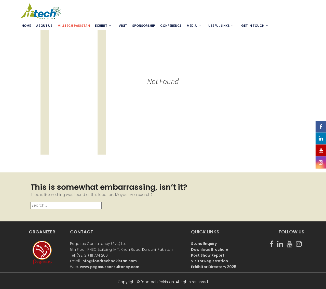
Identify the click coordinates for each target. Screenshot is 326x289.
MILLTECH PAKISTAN (74, 25)
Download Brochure (209, 249)
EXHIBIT (101, 25)
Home (26, 25)
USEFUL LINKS (219, 25)
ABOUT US (44, 25)
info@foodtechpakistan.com (109, 260)
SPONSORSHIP (143, 25)
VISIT (123, 25)
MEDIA (192, 25)
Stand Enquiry (204, 243)
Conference (171, 25)
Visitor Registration (209, 260)
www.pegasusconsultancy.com (109, 266)
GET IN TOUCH (252, 25)
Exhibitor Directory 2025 (213, 266)
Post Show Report (207, 255)
